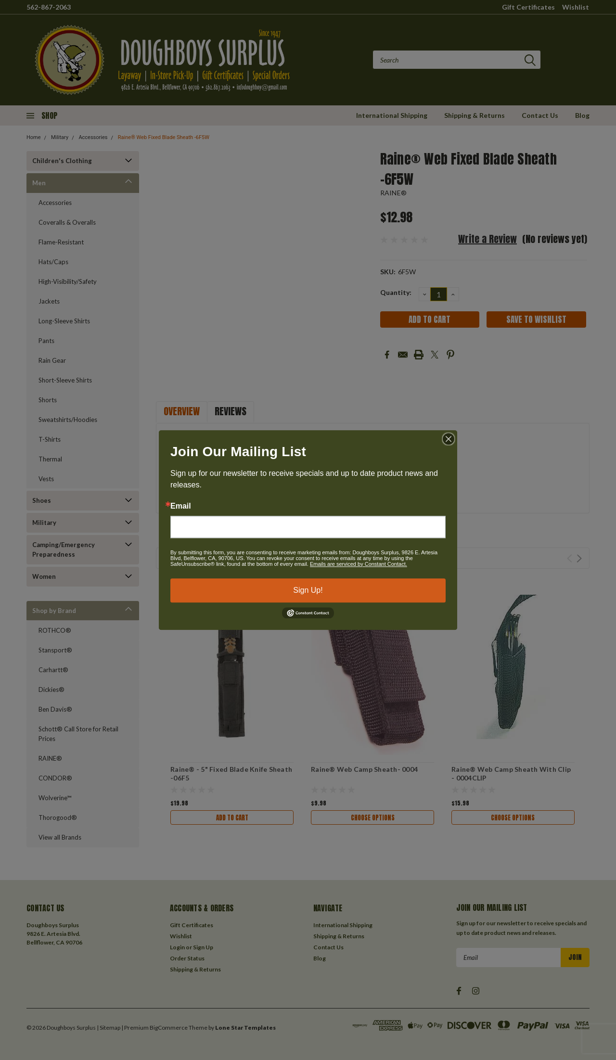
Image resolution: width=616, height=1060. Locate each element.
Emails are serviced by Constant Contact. (358, 564)
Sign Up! (307, 590)
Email (180, 506)
